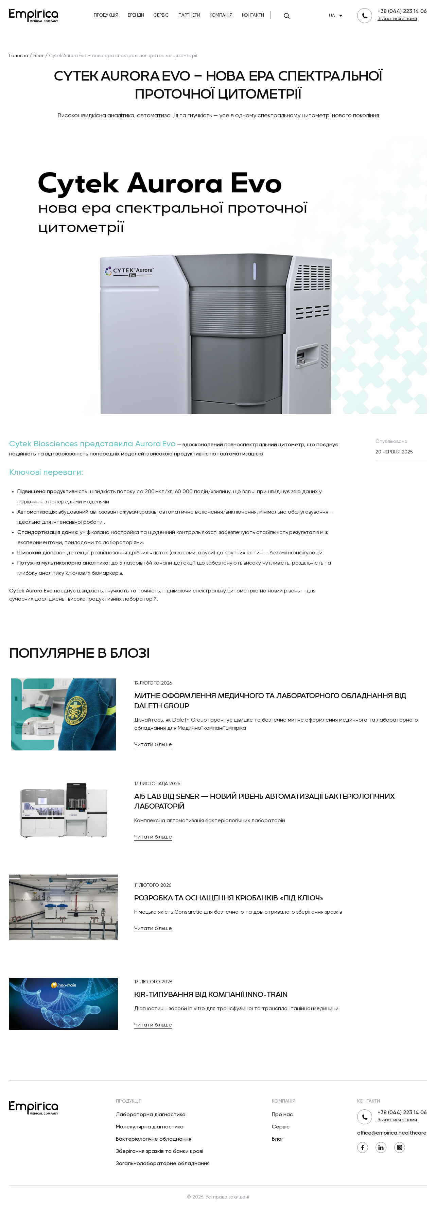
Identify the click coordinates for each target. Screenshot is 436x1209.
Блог (277, 1139)
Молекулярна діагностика (150, 1127)
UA (337, 16)
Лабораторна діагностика (151, 1115)
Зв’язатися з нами (397, 18)
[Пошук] (286, 15)
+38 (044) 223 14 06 (402, 11)
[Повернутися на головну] (33, 14)
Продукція (106, 15)
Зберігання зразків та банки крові (159, 1151)
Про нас (282, 1115)
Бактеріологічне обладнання (153, 1139)
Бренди (136, 15)
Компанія (221, 15)
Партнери (189, 15)
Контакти (253, 15)
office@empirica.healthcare (391, 1133)
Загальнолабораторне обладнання (163, 1164)
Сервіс (161, 15)
